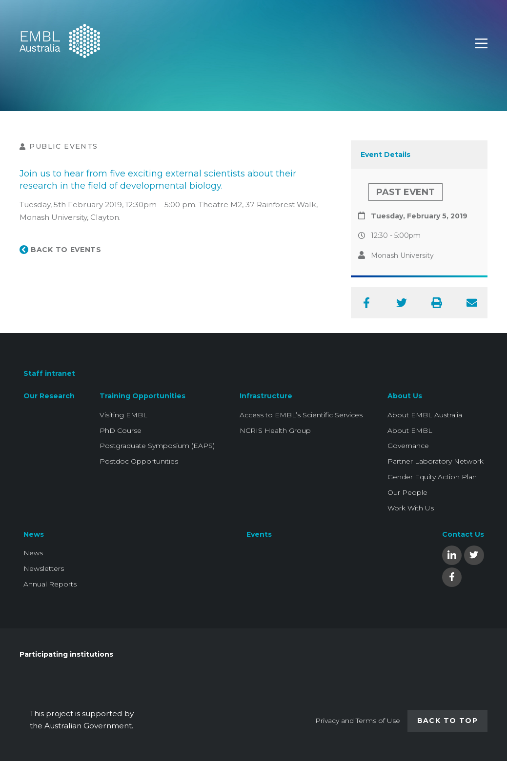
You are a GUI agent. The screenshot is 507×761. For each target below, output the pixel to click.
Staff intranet (49, 373)
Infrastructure (266, 395)
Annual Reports (50, 584)
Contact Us (463, 534)
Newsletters (43, 568)
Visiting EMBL (123, 414)
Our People (407, 492)
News (33, 534)
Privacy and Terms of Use (357, 720)
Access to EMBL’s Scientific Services (301, 414)
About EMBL (409, 430)
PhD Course (121, 430)
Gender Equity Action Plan (432, 476)
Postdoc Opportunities (139, 461)
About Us (404, 395)
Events (259, 534)
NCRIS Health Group (275, 430)
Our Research (49, 395)
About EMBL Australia (424, 414)
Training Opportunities (142, 395)
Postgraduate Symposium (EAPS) (157, 445)
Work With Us (410, 508)
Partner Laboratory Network (435, 461)
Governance (408, 445)
